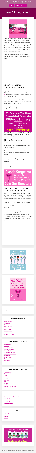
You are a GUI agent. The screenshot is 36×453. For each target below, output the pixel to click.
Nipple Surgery (7, 332)
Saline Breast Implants (8, 347)
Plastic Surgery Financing (9, 373)
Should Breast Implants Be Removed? (11, 396)
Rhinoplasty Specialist (8, 399)
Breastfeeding (7, 360)
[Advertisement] (18, 71)
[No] (34, 4)
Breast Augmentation (8, 321)
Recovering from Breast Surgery (10, 354)
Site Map (6, 416)
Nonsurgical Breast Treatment (10, 334)
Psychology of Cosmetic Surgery (10, 386)
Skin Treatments (7, 383)
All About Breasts (7, 344)
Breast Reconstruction (8, 326)
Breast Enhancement (8, 331)
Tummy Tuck (6, 380)
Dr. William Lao (7, 398)
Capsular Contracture (8, 357)
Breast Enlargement (8, 324)
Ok (11, 5)
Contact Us (6, 418)
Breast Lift (6, 327)
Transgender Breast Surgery (9, 352)
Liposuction (6, 378)
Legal (5, 414)
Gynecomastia (7, 358)
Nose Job (6, 376)
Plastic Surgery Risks (8, 372)
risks (27, 145)
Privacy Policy (6, 413)
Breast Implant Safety (8, 350)
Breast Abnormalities (8, 355)
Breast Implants (7, 323)
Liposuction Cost (7, 401)
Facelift (5, 375)
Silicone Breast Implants (9, 349)
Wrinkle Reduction (7, 384)
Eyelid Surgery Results (8, 403)
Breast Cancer (6, 346)
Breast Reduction (7, 329)
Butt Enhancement (7, 381)
